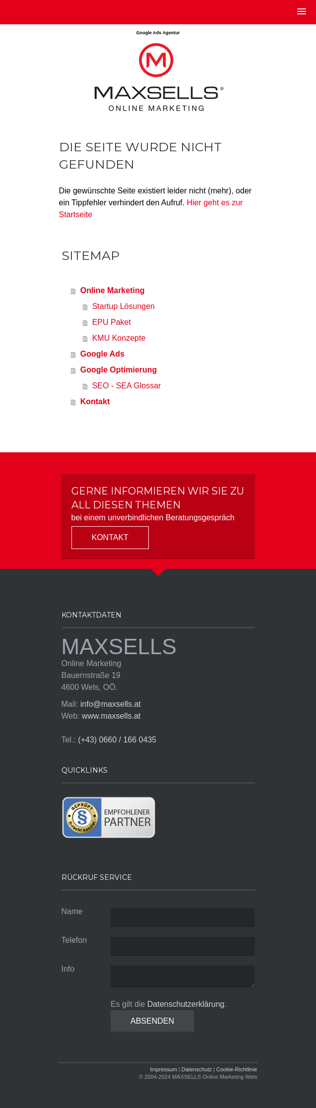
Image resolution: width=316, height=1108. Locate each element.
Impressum (163, 1069)
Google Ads (102, 354)
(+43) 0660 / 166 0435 (117, 740)
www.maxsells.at (111, 716)
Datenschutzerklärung (186, 1004)
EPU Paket (111, 322)
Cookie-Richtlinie (236, 1069)
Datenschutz (197, 1069)
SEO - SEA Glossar (126, 385)
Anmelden (245, 1085)
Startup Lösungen (123, 306)
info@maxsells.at (110, 704)
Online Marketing (112, 290)
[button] (301, 12)
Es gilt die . (169, 1004)
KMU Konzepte (119, 338)
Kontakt (95, 401)
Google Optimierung (118, 370)
